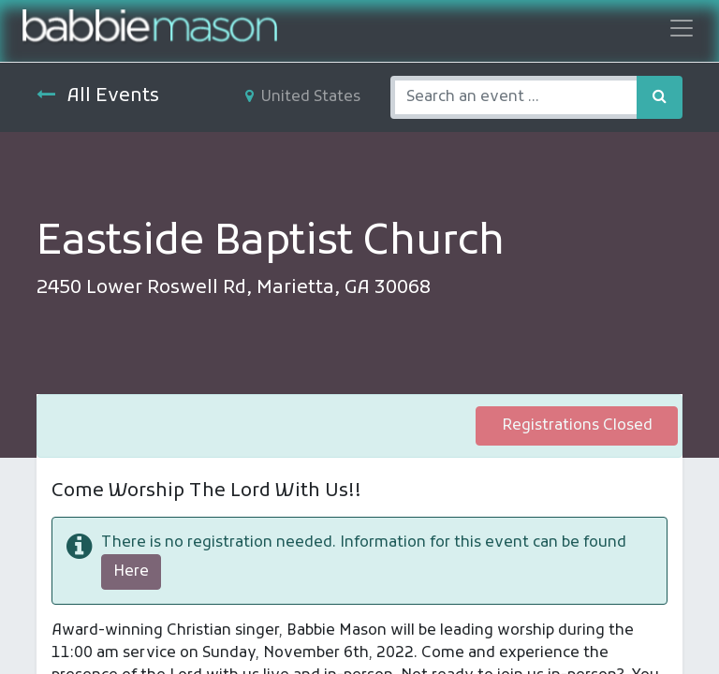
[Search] (659, 97)
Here (131, 572)
